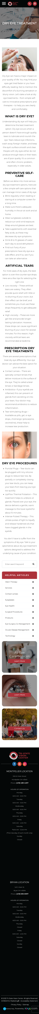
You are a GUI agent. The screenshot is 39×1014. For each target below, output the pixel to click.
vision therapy (11, 582)
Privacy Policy (16, 1005)
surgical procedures (13, 612)
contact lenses (11, 594)
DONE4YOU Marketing (9, 1001)
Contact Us (19, 728)
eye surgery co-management (17, 624)
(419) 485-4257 (22, 783)
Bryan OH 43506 (19, 888)
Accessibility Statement (29, 1001)
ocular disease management (17, 630)
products (9, 618)
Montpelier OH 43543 (19, 777)
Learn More (19, 661)
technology (10, 636)
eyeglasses (9, 600)
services (8, 588)
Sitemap (26, 1005)
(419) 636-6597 (22, 894)
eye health (9, 606)
